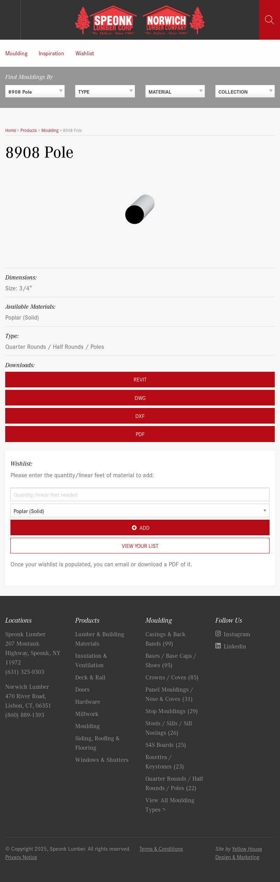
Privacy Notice (21, 857)
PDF (140, 434)
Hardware (87, 701)
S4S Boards (165, 744)
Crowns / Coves (172, 677)
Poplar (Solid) (22, 317)
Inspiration (51, 53)
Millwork (87, 713)
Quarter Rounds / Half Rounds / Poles (54, 346)
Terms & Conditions (161, 848)
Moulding (16, 53)
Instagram (237, 634)
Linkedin (235, 646)
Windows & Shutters (102, 759)
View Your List (140, 546)
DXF (140, 416)
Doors (82, 689)
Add (140, 527)
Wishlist (84, 53)
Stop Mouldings (171, 711)
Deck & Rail (90, 677)
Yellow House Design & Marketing (238, 852)
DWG (140, 398)
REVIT (140, 379)
